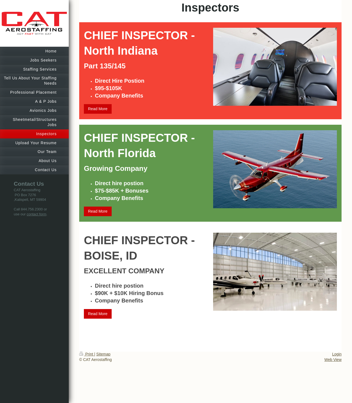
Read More (98, 109)
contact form (36, 214)
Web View (333, 359)
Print (86, 354)
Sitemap (103, 354)
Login (337, 354)
